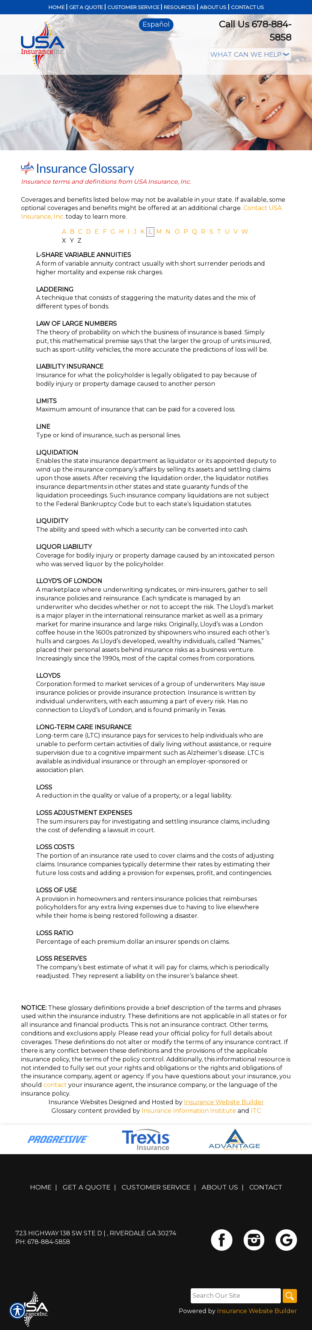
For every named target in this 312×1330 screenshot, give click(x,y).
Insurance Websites (77, 1102)
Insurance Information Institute (189, 1110)
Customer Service (156, 1187)
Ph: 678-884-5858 (42, 1241)
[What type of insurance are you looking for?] (250, 54)
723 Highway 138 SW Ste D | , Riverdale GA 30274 (95, 1233)
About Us (220, 1187)
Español (156, 24)
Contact (265, 1187)
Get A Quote (86, 1187)
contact (55, 1084)
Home (40, 1187)
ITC (256, 1110)
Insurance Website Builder (224, 1102)
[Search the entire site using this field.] (235, 1295)
